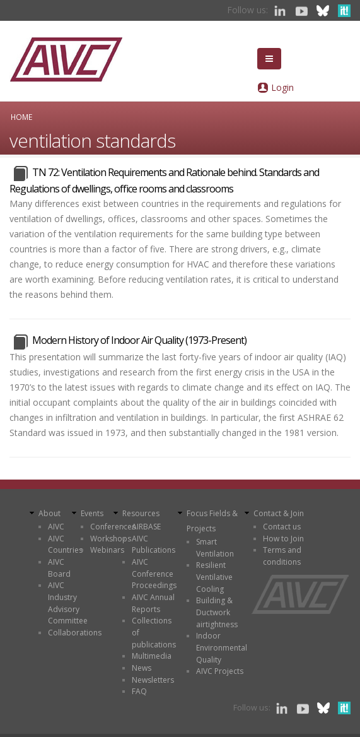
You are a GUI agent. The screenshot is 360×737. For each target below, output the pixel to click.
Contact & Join (278, 513)
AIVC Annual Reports (153, 603)
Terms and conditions (282, 556)
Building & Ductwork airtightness (217, 612)
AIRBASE (146, 526)
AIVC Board (59, 568)
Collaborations (75, 632)
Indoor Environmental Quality (221, 647)
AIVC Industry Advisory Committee (68, 603)
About (49, 513)
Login (282, 87)
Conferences (113, 526)
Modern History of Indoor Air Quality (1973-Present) (139, 340)
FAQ (139, 691)
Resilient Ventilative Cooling (214, 577)
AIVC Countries (65, 544)
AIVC (56, 526)
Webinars (107, 550)
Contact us (282, 526)
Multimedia (151, 656)
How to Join (283, 538)
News (141, 668)
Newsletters (153, 680)
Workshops (110, 538)
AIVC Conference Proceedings (154, 574)
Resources (141, 513)
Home (21, 117)
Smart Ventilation (215, 547)
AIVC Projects (219, 671)
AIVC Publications (153, 544)
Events (92, 513)
